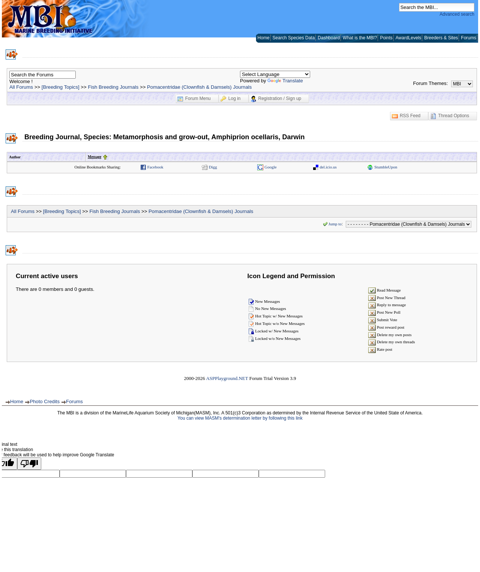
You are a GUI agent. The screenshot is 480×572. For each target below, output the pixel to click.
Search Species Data (294, 37)
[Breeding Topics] (61, 87)
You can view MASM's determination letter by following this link (239, 418)
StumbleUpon (382, 167)
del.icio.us (325, 167)
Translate (285, 80)
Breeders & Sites (441, 37)
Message (94, 157)
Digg (209, 167)
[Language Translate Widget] (275, 74)
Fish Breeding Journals (113, 87)
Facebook (152, 167)
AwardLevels (408, 37)
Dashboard (329, 37)
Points (386, 37)
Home (264, 37)
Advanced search (457, 14)
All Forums (21, 87)
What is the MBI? (360, 37)
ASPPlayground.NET (227, 378)
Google (266, 167)
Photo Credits (45, 401)
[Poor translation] (29, 463)
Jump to (332, 224)
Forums (468, 37)
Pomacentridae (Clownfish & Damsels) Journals (199, 87)
